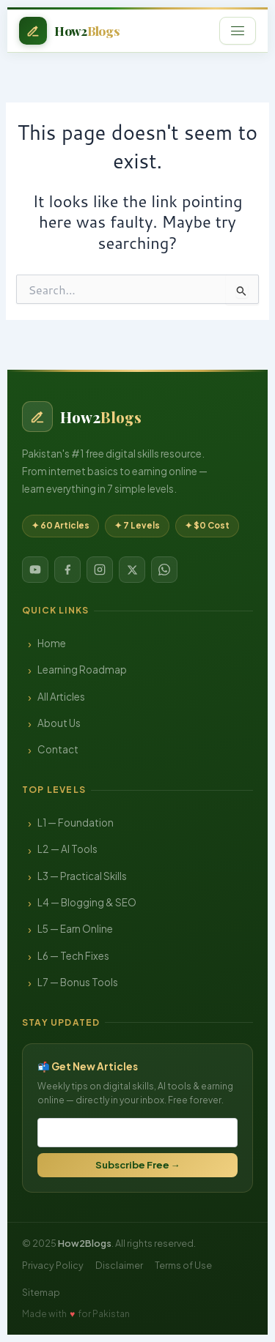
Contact (57, 749)
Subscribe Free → (137, 1165)
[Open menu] (237, 31)
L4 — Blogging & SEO (86, 902)
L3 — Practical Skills (82, 876)
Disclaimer (119, 1265)
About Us (59, 723)
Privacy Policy (53, 1265)
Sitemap (41, 1292)
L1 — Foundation (75, 822)
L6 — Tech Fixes (73, 956)
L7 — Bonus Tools (77, 982)
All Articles (61, 696)
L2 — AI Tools (67, 849)
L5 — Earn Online (75, 928)
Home (51, 643)
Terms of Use (183, 1265)
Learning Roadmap (82, 669)
